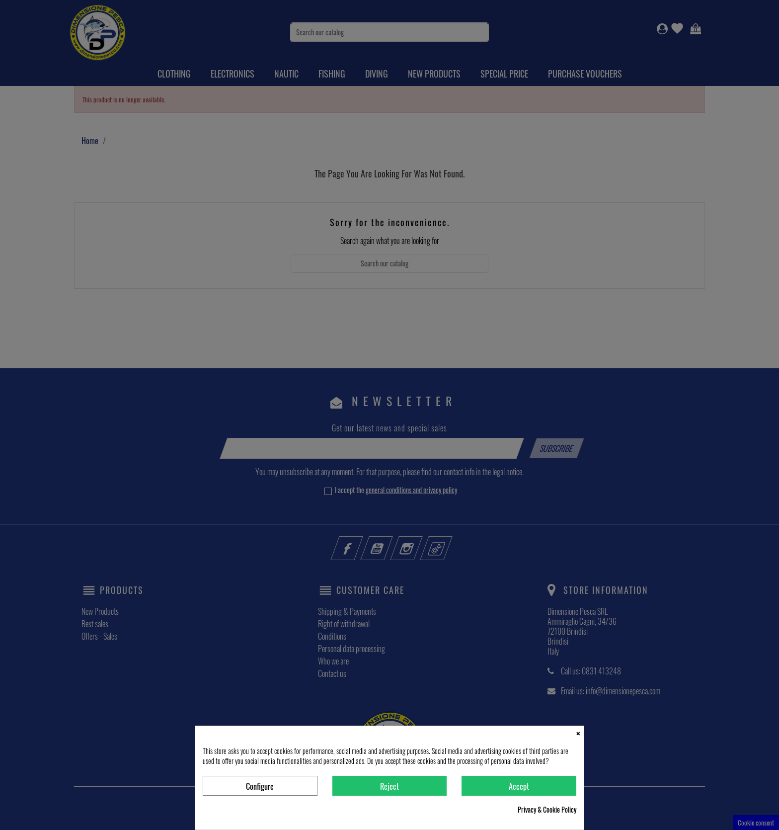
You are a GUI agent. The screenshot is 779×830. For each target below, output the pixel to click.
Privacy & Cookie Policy (547, 810)
